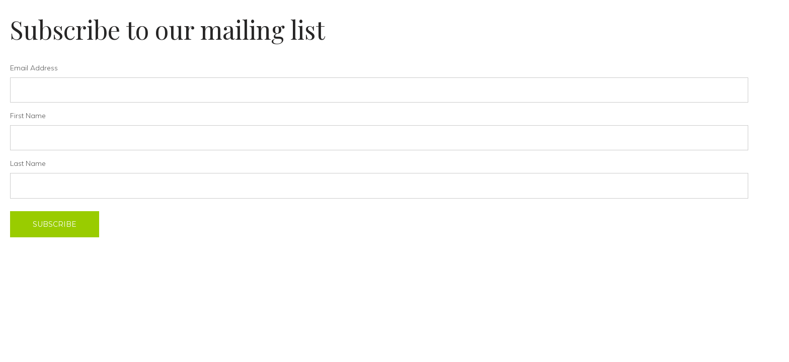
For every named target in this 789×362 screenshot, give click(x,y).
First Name (28, 115)
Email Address (34, 67)
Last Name (28, 163)
